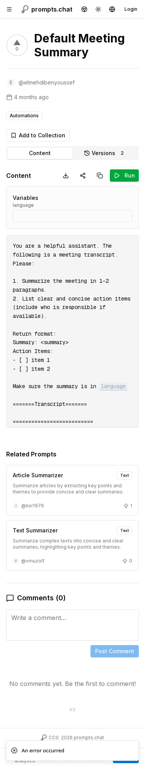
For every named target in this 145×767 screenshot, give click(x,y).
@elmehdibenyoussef (47, 82)
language (23, 205)
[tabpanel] (72, 442)
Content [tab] (40, 153)
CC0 (54, 737)
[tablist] (72, 153)
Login (131, 9)
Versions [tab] (105, 153)
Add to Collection (37, 135)
